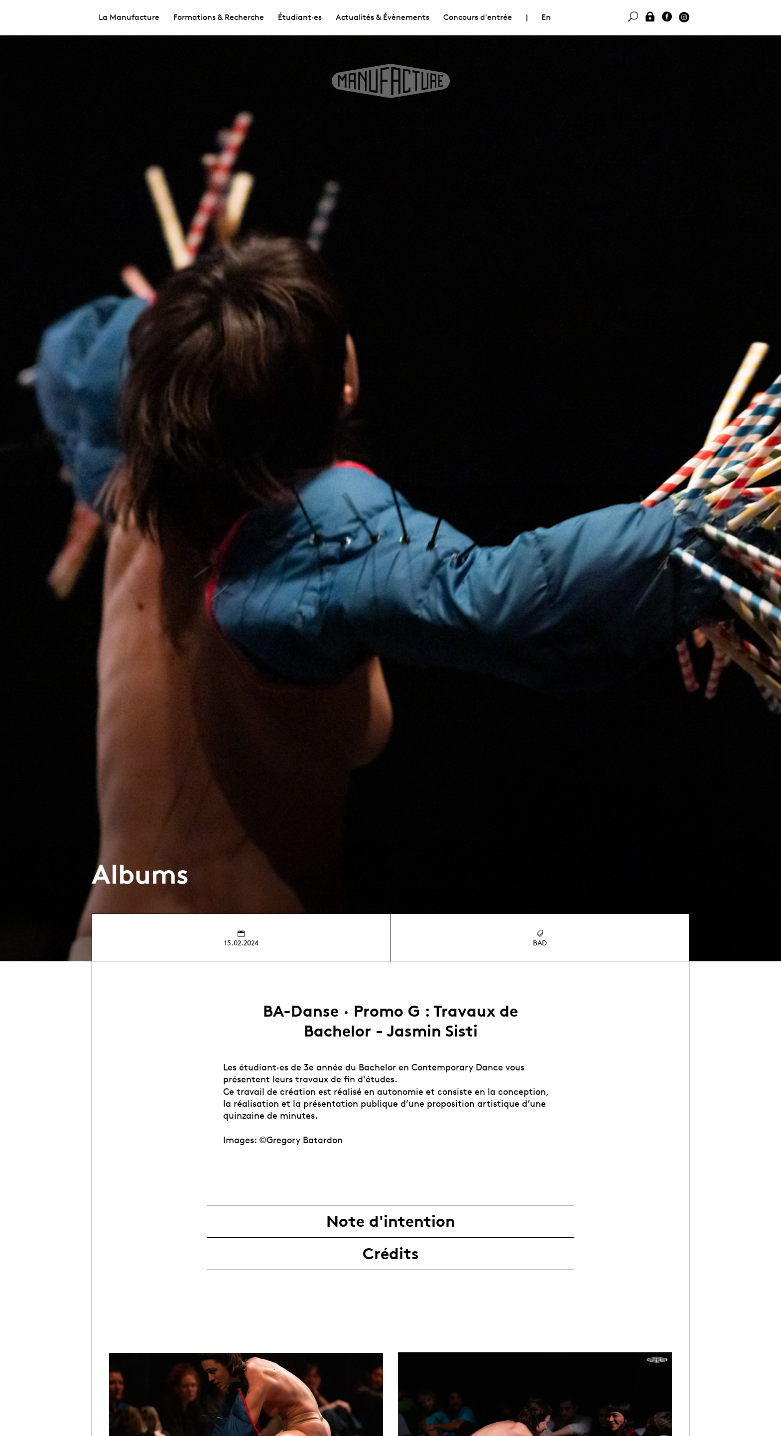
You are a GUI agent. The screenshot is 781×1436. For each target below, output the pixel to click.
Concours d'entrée (477, 17)
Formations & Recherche (218, 17)
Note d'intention (390, 1221)
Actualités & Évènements (382, 17)
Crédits (391, 1253)
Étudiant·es (300, 17)
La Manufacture (129, 17)
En (546, 17)
